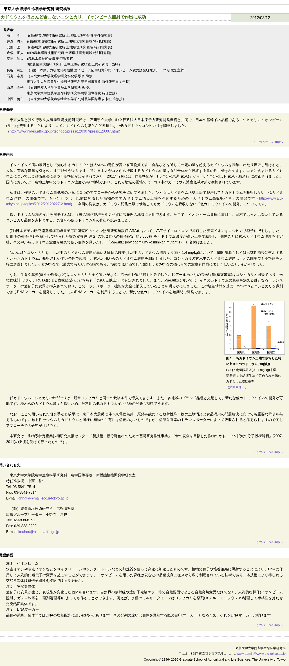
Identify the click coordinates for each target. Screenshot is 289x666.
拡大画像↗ (237, 387)
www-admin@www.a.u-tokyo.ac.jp (261, 653)
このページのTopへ (268, 142)
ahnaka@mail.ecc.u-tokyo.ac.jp (43, 498)
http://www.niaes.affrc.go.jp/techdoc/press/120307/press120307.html (64, 131)
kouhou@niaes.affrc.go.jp (38, 532)
